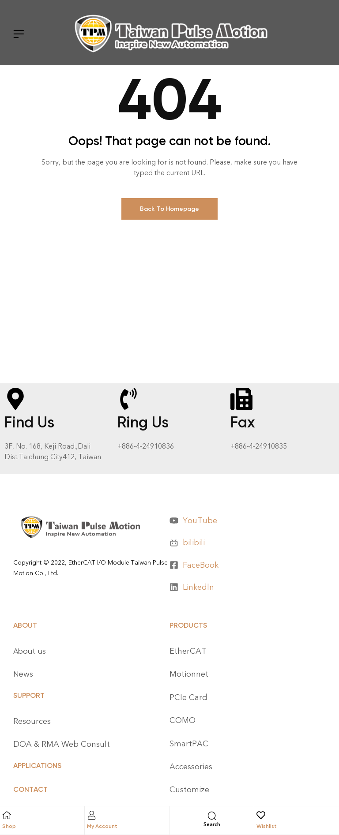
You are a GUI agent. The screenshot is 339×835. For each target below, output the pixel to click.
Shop (9, 826)
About (25, 625)
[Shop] (6, 815)
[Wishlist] (260, 816)
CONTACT (30, 789)
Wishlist (266, 826)
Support (29, 695)
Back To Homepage (169, 209)
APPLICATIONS (37, 765)
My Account (102, 826)
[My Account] (91, 815)
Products (188, 625)
